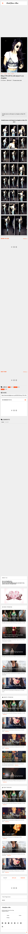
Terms (20, 915)
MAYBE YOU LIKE (5, 238)
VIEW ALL (25, 238)
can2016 (12, 73)
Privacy (8, 917)
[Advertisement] (14, 21)
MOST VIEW (3, 371)
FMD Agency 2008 (8, 834)
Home (2, 73)
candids (5, 73)
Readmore (5, 714)
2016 (9, 73)
